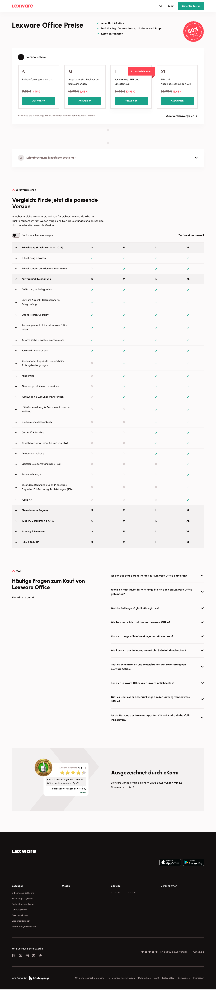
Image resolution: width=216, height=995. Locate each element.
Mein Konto (116, 932)
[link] (24, 851)
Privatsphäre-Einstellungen (121, 983)
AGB (156, 983)
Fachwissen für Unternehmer (76, 893)
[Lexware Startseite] (22, 6)
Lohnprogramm (19, 909)
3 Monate (194, 35)
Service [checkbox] (116, 885)
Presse (163, 898)
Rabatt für (194, 34)
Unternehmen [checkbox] (168, 885)
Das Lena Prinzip (70, 915)
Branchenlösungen (21, 921)
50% (193, 30)
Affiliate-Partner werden (123, 915)
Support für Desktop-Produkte (126, 921)
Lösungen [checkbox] (17, 885)
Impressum (198, 983)
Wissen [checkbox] (66, 885)
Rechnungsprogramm (22, 898)
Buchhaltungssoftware (23, 904)
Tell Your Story (69, 909)
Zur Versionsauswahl (191, 235)
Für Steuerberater (120, 904)
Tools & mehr (68, 898)
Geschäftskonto (20, 915)
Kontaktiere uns (21, 597)
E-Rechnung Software (23, 893)
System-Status (118, 898)
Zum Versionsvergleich (180, 115)
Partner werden (118, 909)
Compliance (184, 983)
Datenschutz (144, 983)
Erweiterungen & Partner (24, 926)
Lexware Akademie (71, 904)
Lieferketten (168, 983)
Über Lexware (167, 893)
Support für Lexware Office (124, 893)
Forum (114, 926)
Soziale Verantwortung (171, 904)
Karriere (164, 909)
